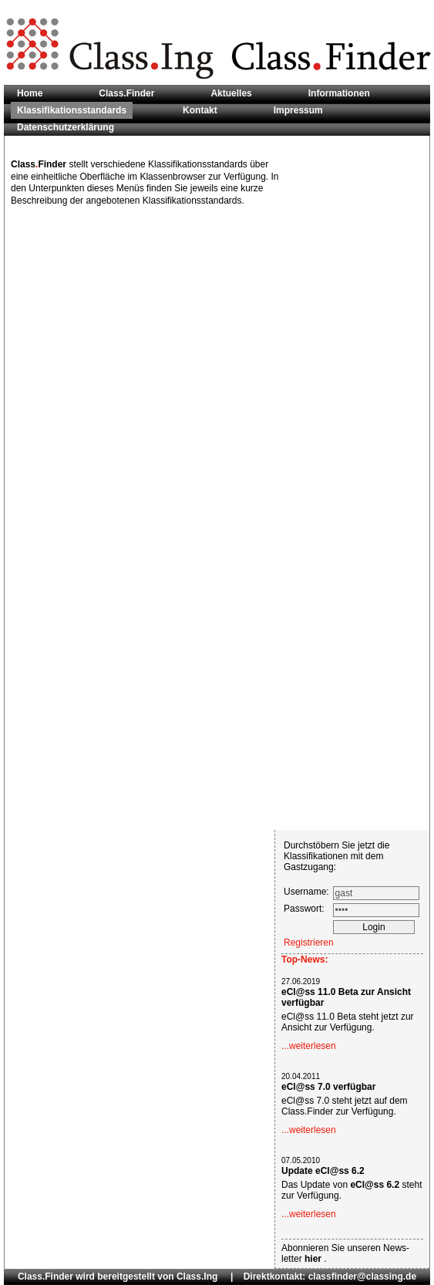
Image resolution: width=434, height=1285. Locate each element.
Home (29, 93)
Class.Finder (126, 93)
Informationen (339, 93)
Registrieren (309, 942)
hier (314, 1258)
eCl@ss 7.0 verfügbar (328, 1086)
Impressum (298, 110)
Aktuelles (230, 93)
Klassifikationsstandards (71, 110)
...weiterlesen (308, 1045)
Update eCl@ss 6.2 (323, 1170)
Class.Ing (197, 1276)
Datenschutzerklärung (65, 127)
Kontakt (200, 110)
